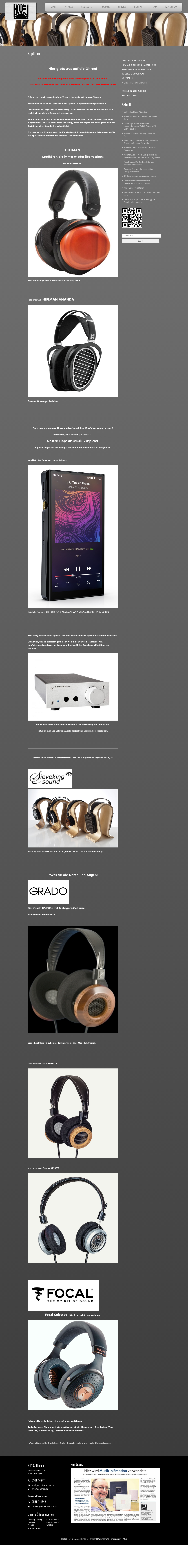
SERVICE (122, 7)
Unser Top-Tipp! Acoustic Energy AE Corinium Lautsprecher (139, 201)
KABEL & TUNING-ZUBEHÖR (134, 91)
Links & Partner (88, 1539)
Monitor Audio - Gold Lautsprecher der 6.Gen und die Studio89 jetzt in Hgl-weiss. (142, 156)
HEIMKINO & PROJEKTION (133, 60)
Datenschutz (103, 1539)
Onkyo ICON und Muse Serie (136, 112)
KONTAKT (138, 7)
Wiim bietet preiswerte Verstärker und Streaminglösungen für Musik (141, 142)
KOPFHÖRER (127, 78)
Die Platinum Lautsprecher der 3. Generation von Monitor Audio (138, 182)
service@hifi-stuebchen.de (44, 1506)
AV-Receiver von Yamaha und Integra (140, 176)
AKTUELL (69, 7)
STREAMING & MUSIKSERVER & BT (137, 69)
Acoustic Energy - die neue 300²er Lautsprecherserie (138, 170)
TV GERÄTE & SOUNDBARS (134, 74)
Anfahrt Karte (34, 1529)
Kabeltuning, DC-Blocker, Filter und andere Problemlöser (139, 163)
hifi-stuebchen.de (40, 1489)
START (54, 7)
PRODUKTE (105, 7)
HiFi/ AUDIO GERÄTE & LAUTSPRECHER (139, 65)
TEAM (154, 7)
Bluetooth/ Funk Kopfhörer (135, 83)
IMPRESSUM (171, 7)
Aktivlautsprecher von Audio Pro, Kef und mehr (142, 194)
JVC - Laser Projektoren (134, 188)
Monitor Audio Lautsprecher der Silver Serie (140, 118)
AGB (125, 1539)
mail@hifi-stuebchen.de (43, 1485)
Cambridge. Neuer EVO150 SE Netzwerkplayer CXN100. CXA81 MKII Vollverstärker (140, 126)
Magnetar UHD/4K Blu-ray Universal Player (139, 135)
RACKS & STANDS (130, 95)
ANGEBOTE (86, 7)
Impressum (116, 1539)
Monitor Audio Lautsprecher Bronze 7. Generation (140, 149)
